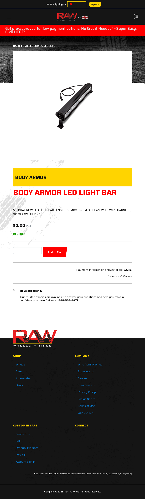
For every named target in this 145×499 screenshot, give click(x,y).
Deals (19, 385)
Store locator (86, 371)
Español (95, 4)
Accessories (23, 378)
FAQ (18, 441)
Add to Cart (55, 252)
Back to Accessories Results (34, 46)
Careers (82, 378)
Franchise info (87, 385)
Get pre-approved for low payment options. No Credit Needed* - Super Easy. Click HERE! (71, 30)
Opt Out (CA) (86, 413)
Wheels (20, 364)
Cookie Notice (86, 399)
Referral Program (27, 448)
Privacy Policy (87, 392)
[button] (25, 105)
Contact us (23, 434)
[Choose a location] (70, 4)
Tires (19, 371)
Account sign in (25, 462)
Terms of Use (86, 406)
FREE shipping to (56, 4)
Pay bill (20, 455)
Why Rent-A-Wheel (90, 364)
